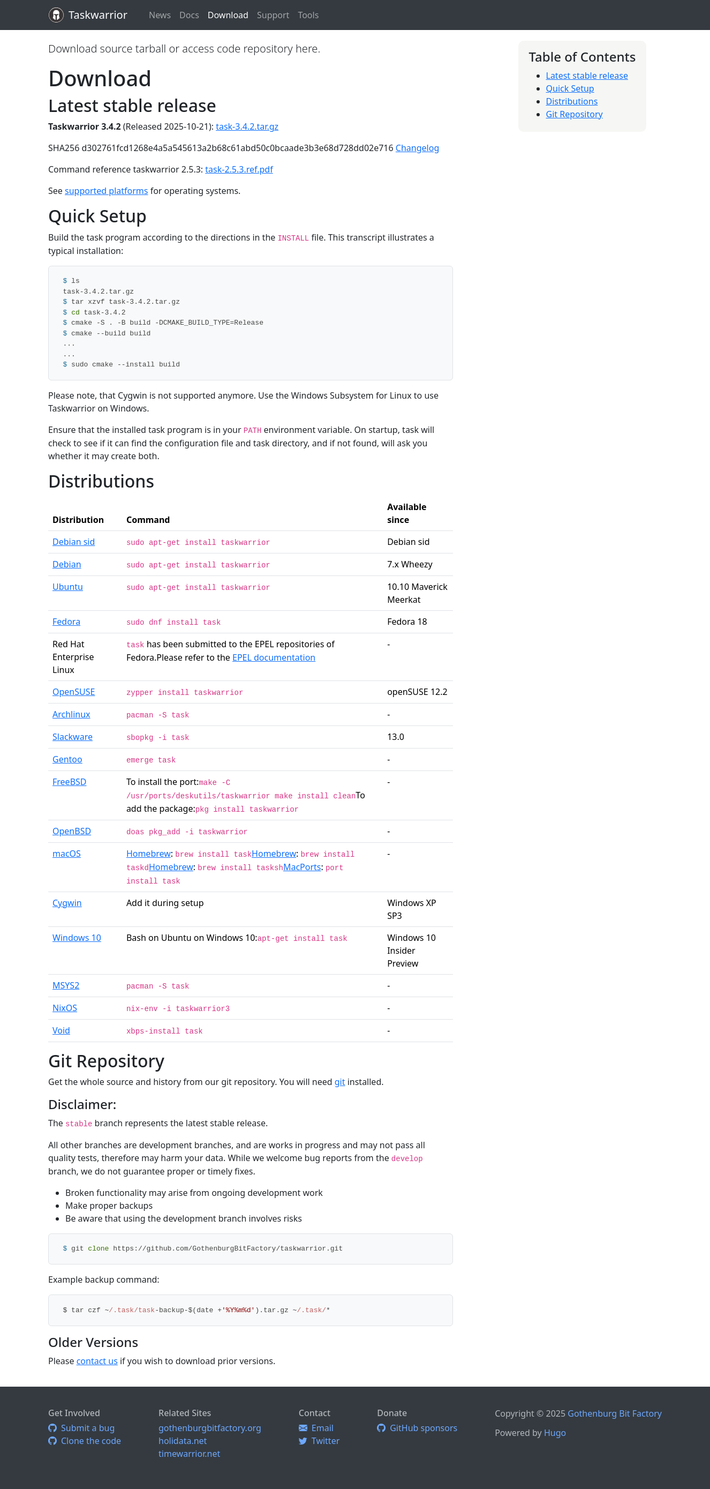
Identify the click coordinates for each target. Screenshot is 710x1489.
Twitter (319, 1441)
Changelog (417, 148)
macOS (66, 853)
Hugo (555, 1433)
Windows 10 (76, 938)
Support (273, 15)
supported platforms (106, 191)
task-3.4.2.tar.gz (247, 126)
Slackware (72, 737)
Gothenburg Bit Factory (615, 1413)
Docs (189, 15)
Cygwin (67, 903)
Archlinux (71, 714)
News (160, 15)
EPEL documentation (273, 657)
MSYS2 (65, 985)
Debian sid (73, 542)
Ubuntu (67, 587)
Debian (66, 564)
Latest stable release (587, 75)
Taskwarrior (98, 15)
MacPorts (302, 867)
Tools (308, 15)
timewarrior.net (189, 1454)
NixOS (64, 1008)
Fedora (66, 621)
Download (228, 15)
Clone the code (84, 1441)
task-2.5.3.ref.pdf (239, 169)
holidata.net (182, 1441)
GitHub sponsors (417, 1428)
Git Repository (574, 114)
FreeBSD (69, 782)
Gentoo (67, 759)
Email (316, 1428)
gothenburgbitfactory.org (209, 1428)
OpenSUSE (73, 692)
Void (61, 1030)
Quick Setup (570, 88)
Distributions (572, 101)
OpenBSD (71, 831)
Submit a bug (81, 1428)
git (340, 1082)
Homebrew (148, 853)
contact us (97, 1361)
